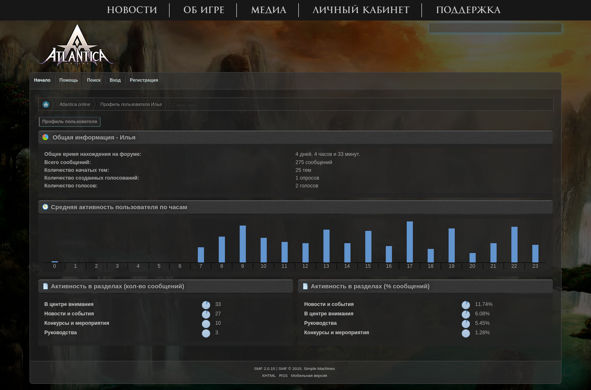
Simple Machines (319, 368)
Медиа (268, 10)
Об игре (203, 10)
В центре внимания (69, 304)
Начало (42, 80)
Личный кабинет (361, 10)
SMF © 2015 (290, 368)
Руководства (60, 332)
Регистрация (144, 80)
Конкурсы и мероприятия (76, 323)
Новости (132, 10)
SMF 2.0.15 (264, 368)
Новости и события (69, 314)
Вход (115, 80)
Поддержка (468, 10)
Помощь (69, 80)
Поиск (94, 80)
